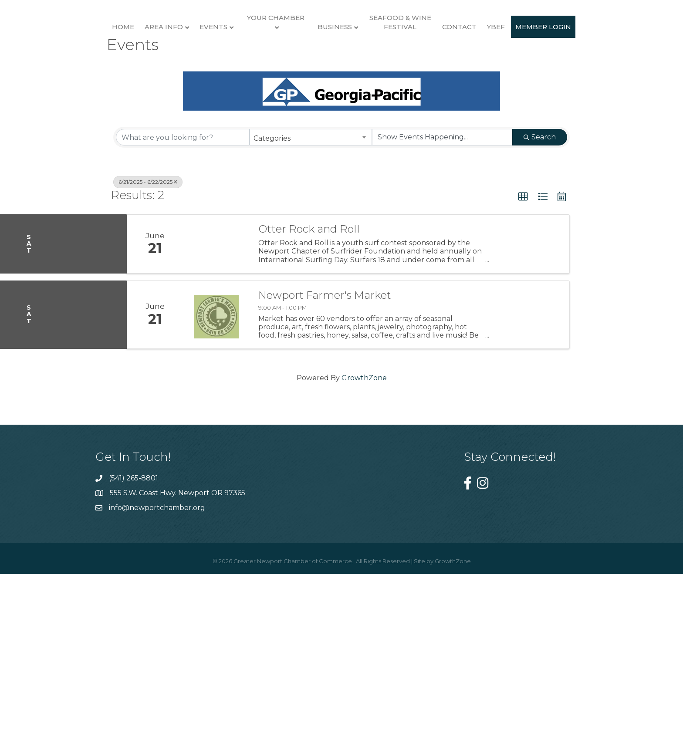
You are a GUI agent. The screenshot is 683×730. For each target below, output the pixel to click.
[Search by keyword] (183, 298)
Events (181, 68)
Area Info (131, 68)
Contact (558, 68)
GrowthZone (364, 538)
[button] (523, 357)
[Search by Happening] (442, 298)
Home (91, 68)
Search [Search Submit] (540, 298)
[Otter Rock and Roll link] (216, 404)
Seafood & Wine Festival (498, 64)
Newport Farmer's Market (324, 455)
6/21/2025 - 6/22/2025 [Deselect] (147, 342)
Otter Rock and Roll (309, 389)
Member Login (341, 143)
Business (433, 68)
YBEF (594, 68)
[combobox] (311, 298)
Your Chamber (243, 59)
